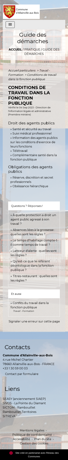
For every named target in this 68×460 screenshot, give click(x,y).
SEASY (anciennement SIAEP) (24, 399)
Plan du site (42, 439)
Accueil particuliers (22, 70)
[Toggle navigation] (10, 24)
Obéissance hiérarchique (30, 186)
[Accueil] (21, 10)
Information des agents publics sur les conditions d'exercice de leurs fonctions (33, 142)
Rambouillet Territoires (19, 412)
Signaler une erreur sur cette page (34, 321)
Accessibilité (21, 439)
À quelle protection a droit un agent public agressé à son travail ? (33, 219)
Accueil (15, 49)
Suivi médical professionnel (32, 133)
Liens (12, 388)
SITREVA (9, 416)
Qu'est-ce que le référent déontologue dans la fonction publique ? (32, 266)
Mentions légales (32, 430)
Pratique (32, 49)
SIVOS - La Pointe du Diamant (24, 403)
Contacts (17, 347)
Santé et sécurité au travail (32, 129)
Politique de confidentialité (32, 435)
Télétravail (20, 151)
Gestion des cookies (34, 443)
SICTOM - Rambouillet (19, 407)
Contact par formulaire (21, 374)
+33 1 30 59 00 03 (15, 368)
